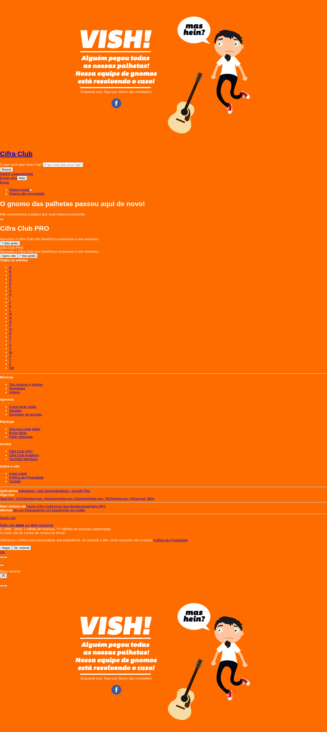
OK (2, 552)
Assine (5, 174)
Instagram (44, 498)
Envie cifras (18, 433)
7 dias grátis (10, 243)
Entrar (4, 182)
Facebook (74, 498)
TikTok (101, 498)
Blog (143, 498)
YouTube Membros (23, 459)
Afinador (15, 410)
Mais (22, 178)
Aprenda (26, 174)
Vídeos (14, 392)
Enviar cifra (8, 178)
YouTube (14, 498)
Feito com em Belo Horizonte (26, 525)
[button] (26, 193)
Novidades (17, 388)
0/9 (11, 368)
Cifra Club (16, 153)
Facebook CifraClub (116, 103)
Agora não (9, 255)
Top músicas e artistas (26, 384)
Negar (6, 548)
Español (52, 510)
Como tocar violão (23, 407)
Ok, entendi (21, 548)
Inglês (74, 510)
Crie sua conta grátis (24, 429)
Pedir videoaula (20, 437)
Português (26, 510)
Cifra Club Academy (24, 455)
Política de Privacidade (26, 477)
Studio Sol (7, 518)
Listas (15, 174)
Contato (15, 481)
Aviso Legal (18, 473)
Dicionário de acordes (25, 414)
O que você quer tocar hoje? (21, 164)
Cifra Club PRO (20, 451)
